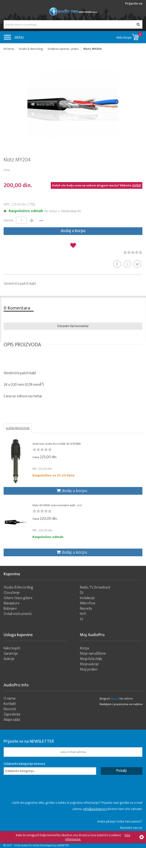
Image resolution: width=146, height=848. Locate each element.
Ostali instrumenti (18, 614)
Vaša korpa (129, 36)
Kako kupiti (12, 648)
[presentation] (40, 790)
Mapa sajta (12, 719)
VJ (81, 619)
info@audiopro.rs (95, 809)
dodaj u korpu (73, 230)
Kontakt (10, 704)
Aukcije (9, 659)
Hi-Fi (83, 614)
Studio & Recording (18, 587)
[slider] (132, 252)
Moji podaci (88, 669)
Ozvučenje (12, 592)
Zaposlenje (12, 714)
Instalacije (87, 598)
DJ (81, 592)
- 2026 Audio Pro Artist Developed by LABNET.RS (41, 845)
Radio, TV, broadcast (95, 587)
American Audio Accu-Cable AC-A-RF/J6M (56, 443)
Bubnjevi (10, 608)
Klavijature (11, 603)
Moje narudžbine (93, 653)
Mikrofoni (87, 603)
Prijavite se (133, 3)
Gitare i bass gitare (18, 598)
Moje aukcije (89, 664)
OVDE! (136, 185)
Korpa (84, 648)
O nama (9, 698)
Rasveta (86, 608)
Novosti (10, 709)
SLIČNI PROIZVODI (18, 428)
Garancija (11, 653)
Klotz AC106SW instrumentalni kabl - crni (57, 505)
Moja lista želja (91, 659)
